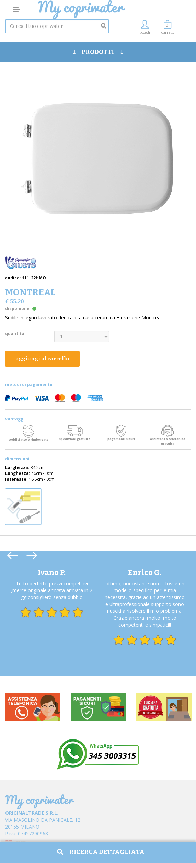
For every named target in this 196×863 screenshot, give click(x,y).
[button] (168, 29)
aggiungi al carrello (42, 358)
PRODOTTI (98, 52)
